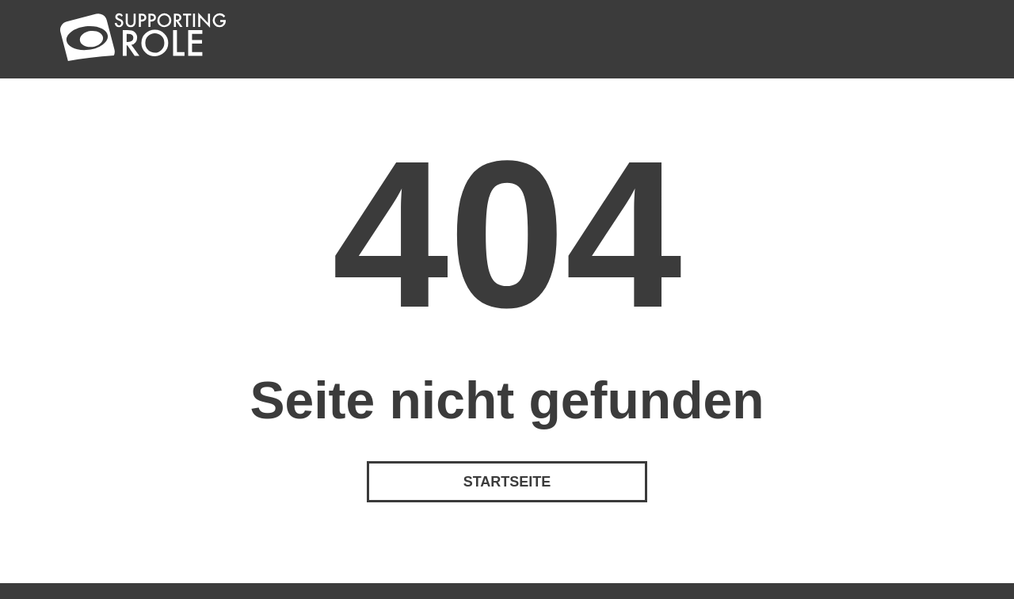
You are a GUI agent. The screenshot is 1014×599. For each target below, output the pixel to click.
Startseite (507, 482)
